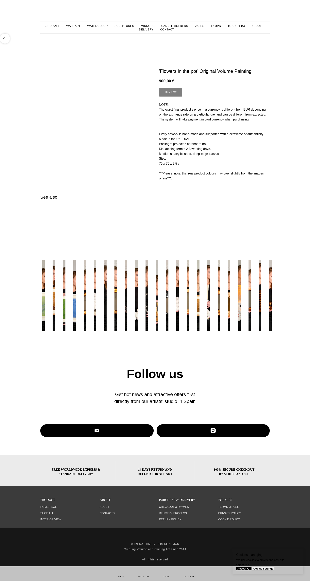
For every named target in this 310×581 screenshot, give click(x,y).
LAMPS (216, 25)
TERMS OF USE (228, 506)
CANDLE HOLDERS (174, 25)
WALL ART (73, 25)
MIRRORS (148, 25)
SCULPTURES (124, 25)
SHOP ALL (52, 25)
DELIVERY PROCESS (173, 513)
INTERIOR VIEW (50, 519)
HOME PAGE (48, 506)
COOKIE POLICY (229, 519)
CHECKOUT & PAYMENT (175, 506)
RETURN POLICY (170, 519)
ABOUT (256, 25)
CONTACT (167, 29)
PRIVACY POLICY (229, 513)
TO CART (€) (236, 25)
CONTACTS (107, 513)
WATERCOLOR (97, 25)
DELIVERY (146, 29)
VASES (199, 25)
